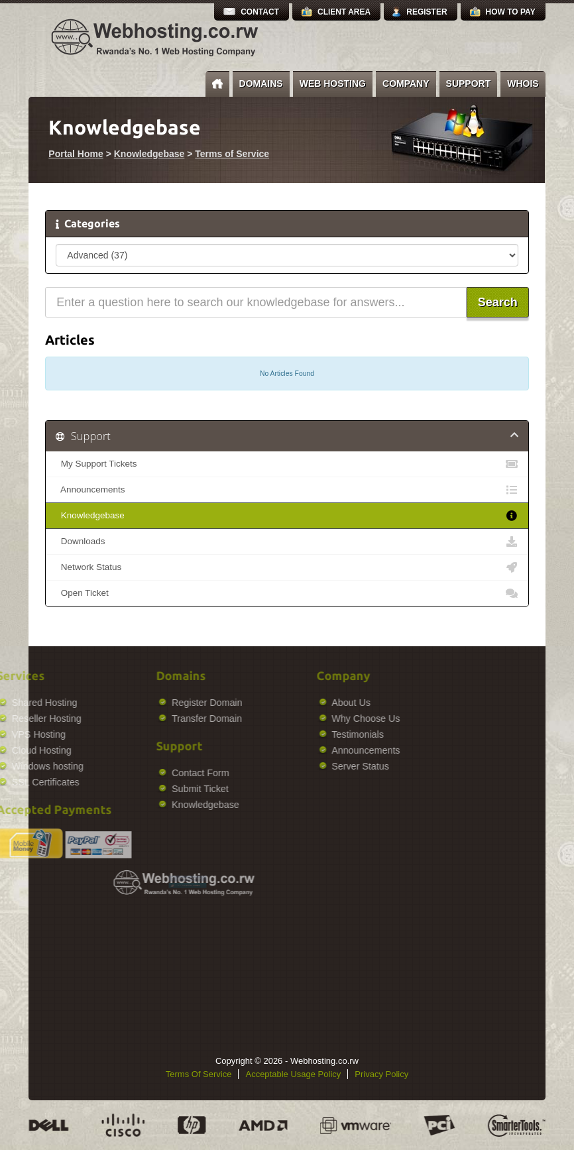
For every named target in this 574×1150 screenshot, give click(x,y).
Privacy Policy (381, 1074)
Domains (261, 83)
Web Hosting (333, 83)
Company (406, 83)
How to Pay (511, 12)
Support (468, 83)
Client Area (344, 12)
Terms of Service (232, 153)
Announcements (287, 490)
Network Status (287, 567)
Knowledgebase (149, 153)
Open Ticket (287, 593)
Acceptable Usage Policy (293, 1074)
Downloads (287, 541)
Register (426, 12)
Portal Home (75, 153)
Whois (522, 83)
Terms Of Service (199, 1074)
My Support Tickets (287, 464)
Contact (260, 12)
